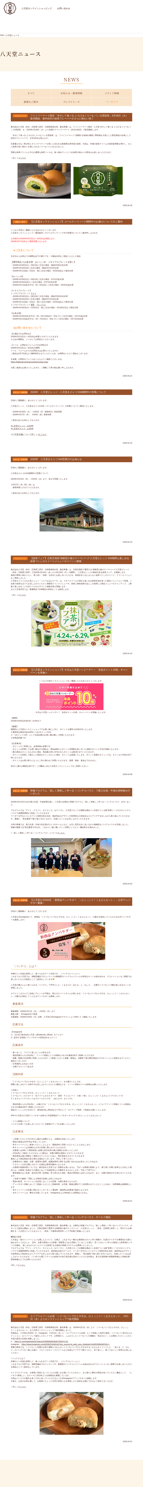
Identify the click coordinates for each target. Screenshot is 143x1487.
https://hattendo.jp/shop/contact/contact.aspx (29, 362)
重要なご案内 (31, 101)
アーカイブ (112, 101)
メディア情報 (112, 93)
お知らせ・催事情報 (71, 93)
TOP (2, 35)
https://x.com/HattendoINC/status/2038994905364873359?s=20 (41, 1341)
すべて (31, 93)
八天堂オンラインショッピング (37, 8)
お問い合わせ (63, 8)
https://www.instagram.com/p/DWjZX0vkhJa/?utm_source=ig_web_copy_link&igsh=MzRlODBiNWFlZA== (65, 1344)
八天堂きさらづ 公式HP (22, 429)
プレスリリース (71, 101)
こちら (23, 158)
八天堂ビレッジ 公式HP (22, 426)
